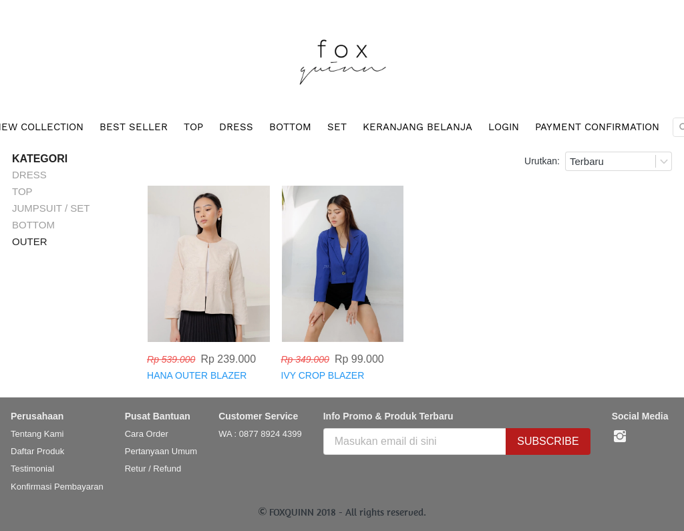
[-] (620, 437)
